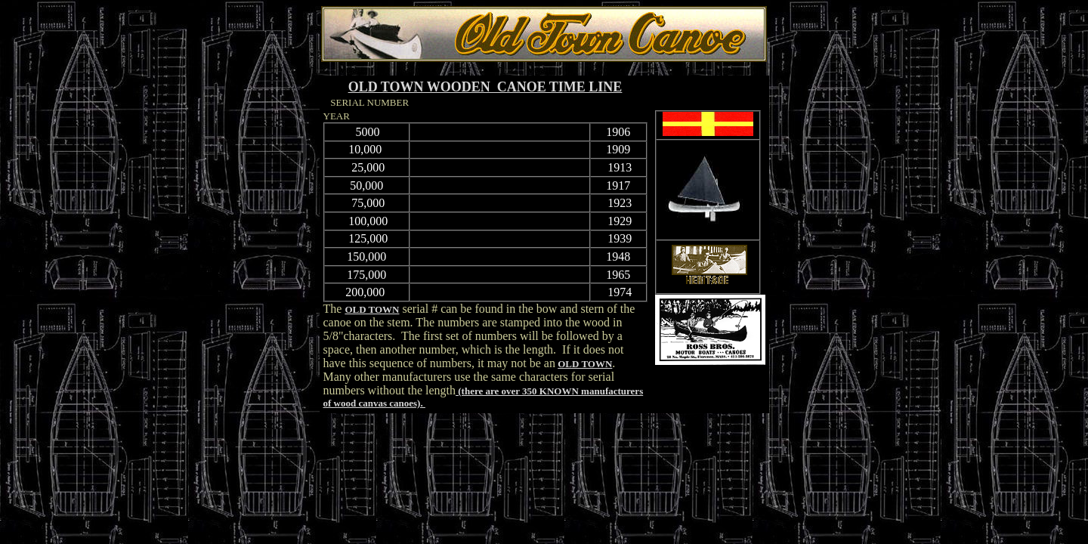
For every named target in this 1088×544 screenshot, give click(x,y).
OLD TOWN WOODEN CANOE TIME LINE (485, 86)
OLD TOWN (372, 309)
